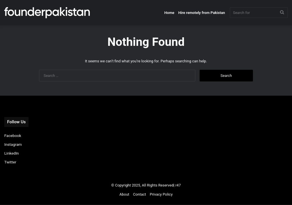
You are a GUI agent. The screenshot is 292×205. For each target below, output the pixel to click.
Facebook (12, 135)
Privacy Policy (161, 194)
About (124, 194)
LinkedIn (11, 153)
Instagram (13, 144)
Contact (139, 194)
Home (169, 13)
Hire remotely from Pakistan (201, 13)
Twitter (10, 162)
